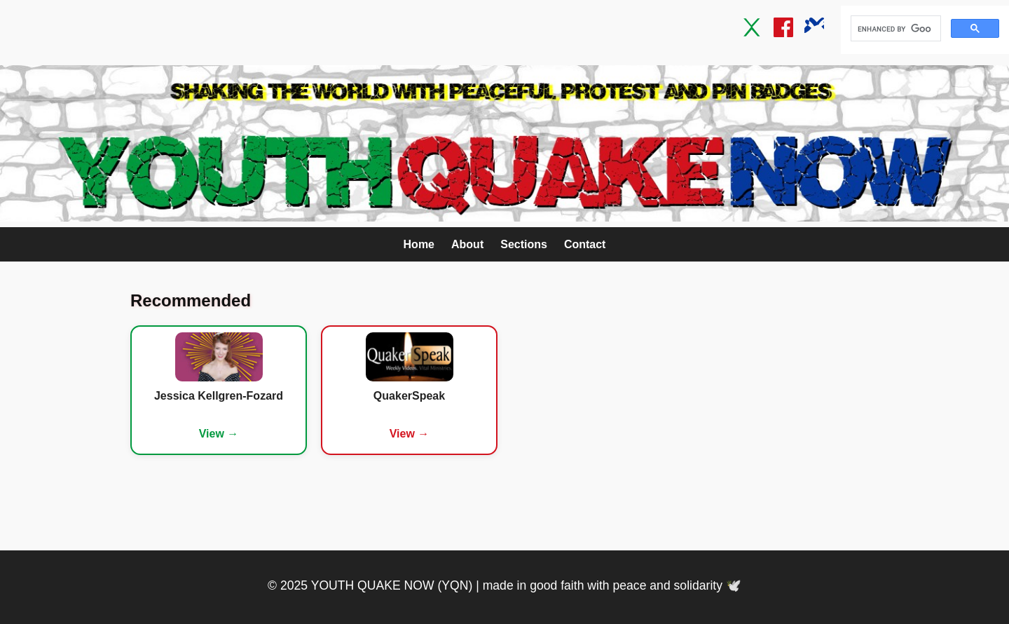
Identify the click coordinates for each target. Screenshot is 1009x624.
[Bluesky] (814, 30)
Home (419, 244)
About (467, 244)
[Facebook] (783, 30)
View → (219, 434)
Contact (585, 244)
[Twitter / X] (752, 30)
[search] (894, 28)
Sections (523, 244)
